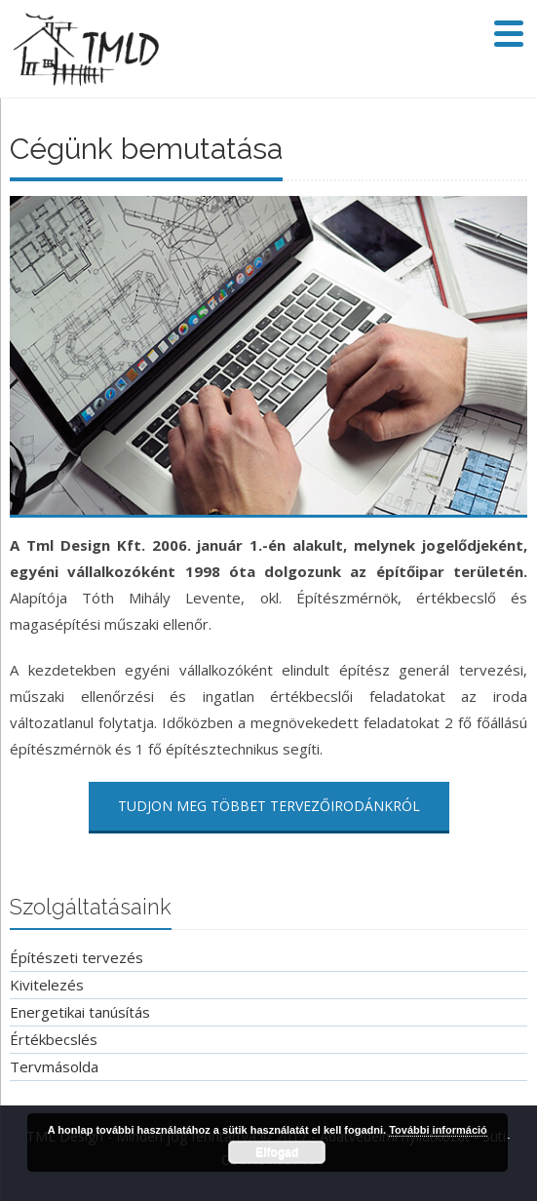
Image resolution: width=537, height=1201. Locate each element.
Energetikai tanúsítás (80, 1012)
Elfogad (276, 1152)
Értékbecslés (53, 1039)
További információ (438, 1130)
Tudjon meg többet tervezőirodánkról (269, 805)
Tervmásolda (54, 1066)
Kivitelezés (47, 984)
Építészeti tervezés (76, 957)
